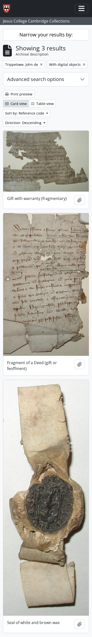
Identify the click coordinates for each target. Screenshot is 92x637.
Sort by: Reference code (25, 113)
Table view (42, 103)
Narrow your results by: (46, 34)
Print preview (18, 94)
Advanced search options (35, 79)
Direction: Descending (23, 122)
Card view (16, 103)
